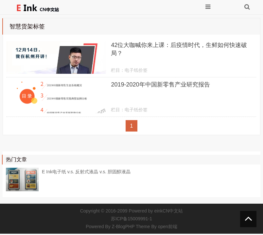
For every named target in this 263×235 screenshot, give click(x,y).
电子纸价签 (136, 70)
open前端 (167, 226)
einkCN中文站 (168, 210)
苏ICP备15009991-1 (131, 218)
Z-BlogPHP (123, 226)
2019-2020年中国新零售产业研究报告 (160, 84)
